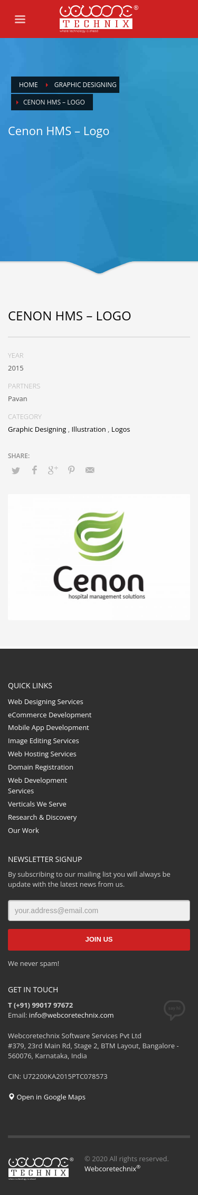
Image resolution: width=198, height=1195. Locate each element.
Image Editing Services (43, 740)
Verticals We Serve (37, 804)
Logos (120, 429)
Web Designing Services (45, 701)
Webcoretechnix (112, 1168)
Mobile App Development (48, 727)
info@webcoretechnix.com (71, 1015)
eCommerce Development (49, 714)
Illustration (88, 429)
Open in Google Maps (47, 1097)
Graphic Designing (37, 429)
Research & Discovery (42, 817)
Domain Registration (40, 767)
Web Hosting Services (42, 753)
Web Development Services (37, 785)
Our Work (23, 830)
